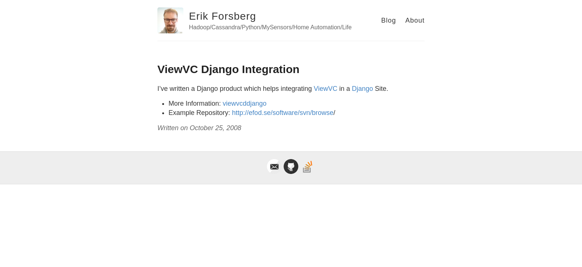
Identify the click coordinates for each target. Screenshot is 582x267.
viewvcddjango (245, 103)
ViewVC (325, 88)
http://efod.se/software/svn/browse (282, 112)
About (415, 20)
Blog (388, 20)
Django (362, 88)
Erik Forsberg (222, 16)
